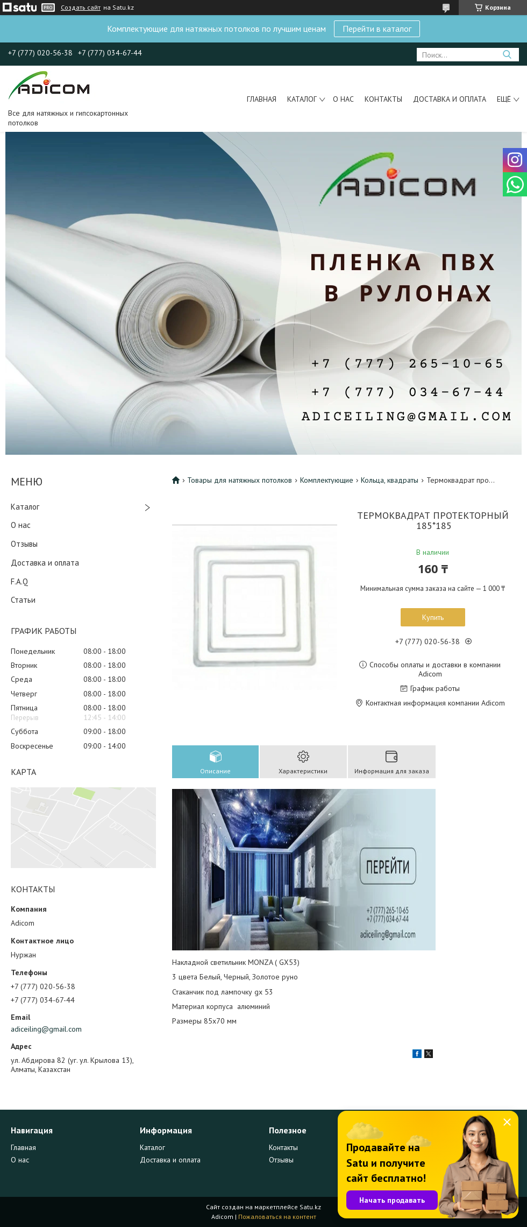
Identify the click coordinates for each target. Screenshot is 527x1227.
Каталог (302, 99)
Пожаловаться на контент (277, 1216)
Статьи (23, 600)
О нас (343, 99)
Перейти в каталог (377, 28)
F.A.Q (19, 581)
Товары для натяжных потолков (239, 480)
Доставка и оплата (449, 99)
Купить (433, 617)
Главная (261, 99)
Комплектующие (326, 480)
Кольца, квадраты (389, 480)
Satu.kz (310, 1207)
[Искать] (507, 54)
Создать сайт (81, 7)
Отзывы (24, 544)
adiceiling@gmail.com (46, 1029)
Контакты (383, 99)
